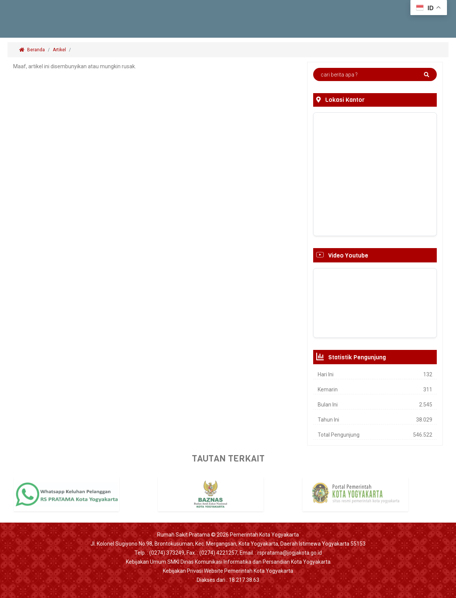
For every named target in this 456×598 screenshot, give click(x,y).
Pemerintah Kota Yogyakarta (264, 535)
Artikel (59, 49)
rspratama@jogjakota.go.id (289, 553)
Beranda (32, 49)
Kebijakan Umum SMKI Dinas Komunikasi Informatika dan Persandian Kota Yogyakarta (228, 562)
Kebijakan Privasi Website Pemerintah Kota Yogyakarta (228, 571)
